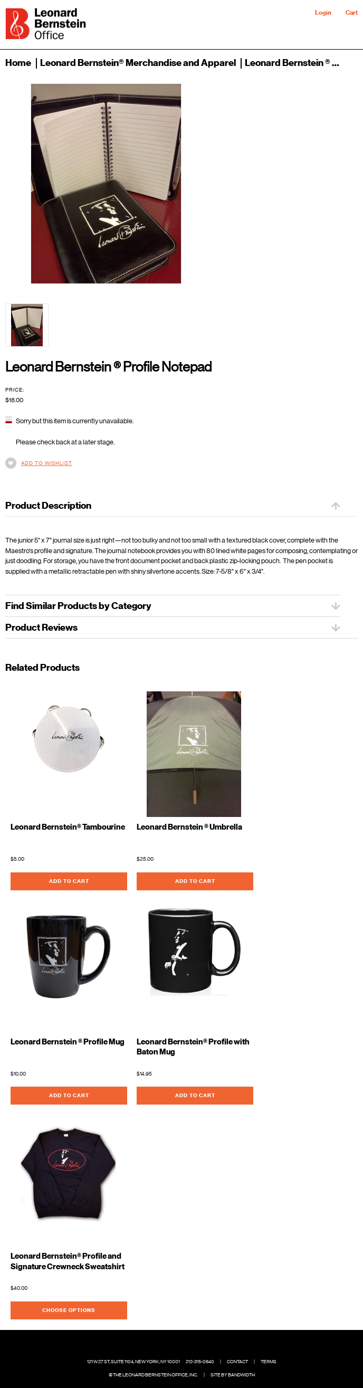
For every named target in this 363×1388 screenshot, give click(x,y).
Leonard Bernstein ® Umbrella (189, 827)
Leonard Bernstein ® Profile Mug (68, 1042)
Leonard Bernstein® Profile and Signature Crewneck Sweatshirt (68, 1261)
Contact (237, 1361)
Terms (268, 1361)
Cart (352, 12)
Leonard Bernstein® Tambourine (68, 827)
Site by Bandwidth (233, 1375)
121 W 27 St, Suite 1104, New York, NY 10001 (133, 1361)
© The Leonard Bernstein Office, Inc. (153, 1375)
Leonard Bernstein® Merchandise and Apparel (138, 63)
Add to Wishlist (46, 463)
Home (18, 63)
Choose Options (68, 1310)
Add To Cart (69, 881)
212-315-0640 (200, 1361)
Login (323, 12)
